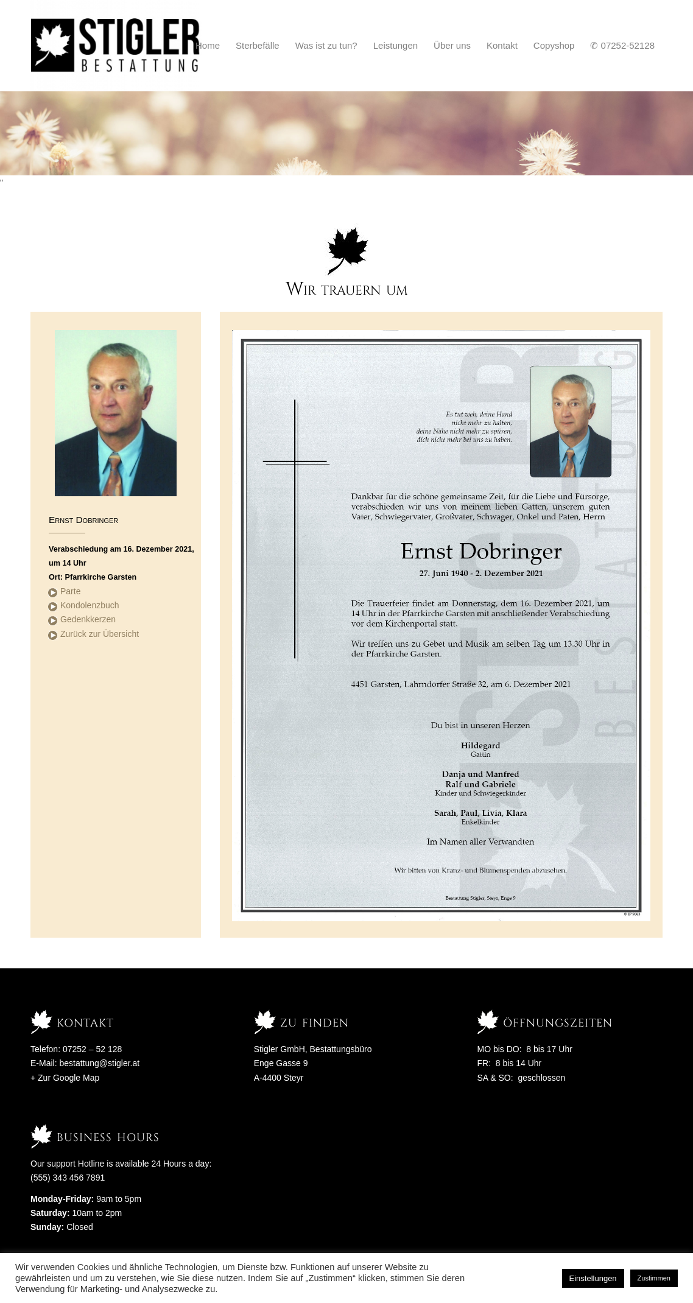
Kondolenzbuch (89, 605)
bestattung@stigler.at (99, 1063)
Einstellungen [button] (593, 1278)
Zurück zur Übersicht (99, 634)
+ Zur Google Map (64, 1078)
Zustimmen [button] (654, 1278)
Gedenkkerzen (88, 619)
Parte (70, 591)
